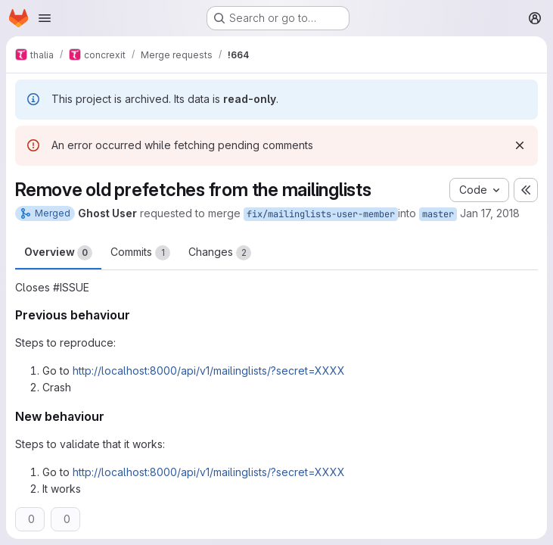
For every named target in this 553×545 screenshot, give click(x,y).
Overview (58, 252)
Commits (140, 252)
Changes (219, 252)
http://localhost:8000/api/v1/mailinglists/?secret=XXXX (209, 370)
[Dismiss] (520, 145)
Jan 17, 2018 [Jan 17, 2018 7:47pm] (490, 213)
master (438, 214)
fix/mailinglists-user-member (321, 214)
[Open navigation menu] (45, 18)
